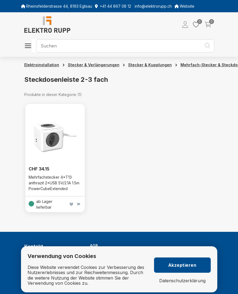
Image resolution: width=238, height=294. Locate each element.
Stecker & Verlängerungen (93, 64)
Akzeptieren (182, 265)
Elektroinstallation (41, 64)
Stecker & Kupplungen (150, 64)
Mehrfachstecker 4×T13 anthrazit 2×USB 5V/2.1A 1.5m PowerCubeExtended (54, 183)
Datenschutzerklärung (182, 280)
